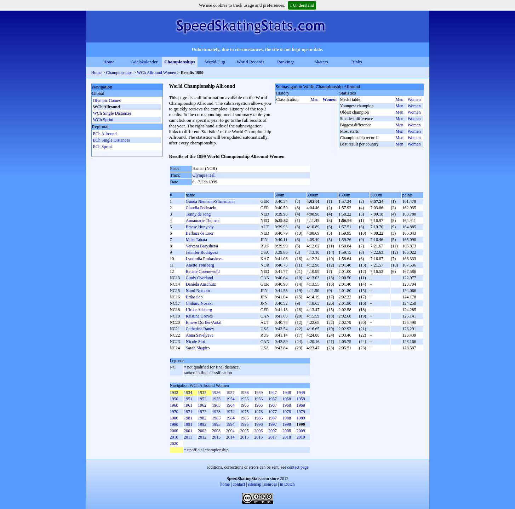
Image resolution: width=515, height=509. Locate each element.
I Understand (302, 5)
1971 (188, 411)
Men (315, 99)
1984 (230, 418)
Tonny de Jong (198, 214)
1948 (286, 392)
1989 (301, 418)
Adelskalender (144, 61)
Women (330, 99)
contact (239, 484)
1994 (230, 424)
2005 (244, 430)
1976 (258, 411)
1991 (188, 424)
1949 (301, 392)
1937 (230, 392)
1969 (301, 405)
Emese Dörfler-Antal (204, 322)
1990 (174, 424)
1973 (216, 411)
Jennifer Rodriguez (202, 252)
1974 (230, 411)
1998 (286, 424)
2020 (174, 443)
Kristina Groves (199, 316)
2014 (230, 437)
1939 (258, 392)
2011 (188, 437)
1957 (272, 398)
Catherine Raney (200, 328)
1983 (216, 418)
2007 (272, 430)
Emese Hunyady (200, 226)
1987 (272, 418)
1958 (286, 398)
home (225, 484)
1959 (301, 398)
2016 (258, 437)
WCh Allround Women (156, 72)
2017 (272, 437)
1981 (188, 418)
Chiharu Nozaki (199, 303)
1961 (188, 405)
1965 (244, 405)
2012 (202, 437)
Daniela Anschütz (201, 284)
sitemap (254, 484)
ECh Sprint (102, 146)
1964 (230, 405)
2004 (230, 430)
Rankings (285, 61)
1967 (272, 405)
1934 (188, 392)
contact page (297, 467)
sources (270, 484)
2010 (174, 437)
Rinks (356, 61)
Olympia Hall (204, 175)
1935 (202, 392)
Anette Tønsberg (200, 265)
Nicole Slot (195, 341)
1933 (174, 392)
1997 (272, 424)
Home (109, 61)
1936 (216, 392)
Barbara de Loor (200, 233)
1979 (301, 411)
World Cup (215, 61)
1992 (202, 424)
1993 (216, 424)
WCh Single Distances (112, 113)
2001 (188, 430)
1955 (244, 398)
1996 (258, 424)
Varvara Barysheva (202, 246)
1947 (272, 392)
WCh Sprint (103, 119)
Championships (179, 61)
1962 (202, 405)
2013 (216, 437)
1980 (174, 418)
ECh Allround (105, 133)
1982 (202, 418)
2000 (174, 430)
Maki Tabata (196, 239)
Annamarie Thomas (202, 220)
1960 (174, 405)
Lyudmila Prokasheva (204, 258)
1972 (202, 411)
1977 (272, 411)
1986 (258, 418)
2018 (286, 437)
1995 (244, 424)
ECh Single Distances (111, 140)
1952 (202, 398)
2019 (301, 437)
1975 (244, 411)
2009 (301, 430)
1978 (286, 411)
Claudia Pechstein (201, 207)
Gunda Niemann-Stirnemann (210, 201)
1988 (286, 418)
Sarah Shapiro (198, 347)
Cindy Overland (199, 277)
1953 (216, 398)
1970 (174, 411)
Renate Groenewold (203, 271)
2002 (202, 430)
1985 (244, 418)
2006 (258, 430)
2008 (286, 430)
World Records (250, 61)
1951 (188, 398)
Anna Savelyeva (199, 335)
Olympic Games (107, 100)
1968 (286, 405)
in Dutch (287, 484)
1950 (174, 398)
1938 (244, 392)
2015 (244, 437)
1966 (258, 405)
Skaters (321, 61)
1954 (230, 398)
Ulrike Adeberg (199, 309)
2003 (216, 430)
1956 (258, 398)
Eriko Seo (194, 296)
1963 (216, 405)
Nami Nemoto (198, 290)
